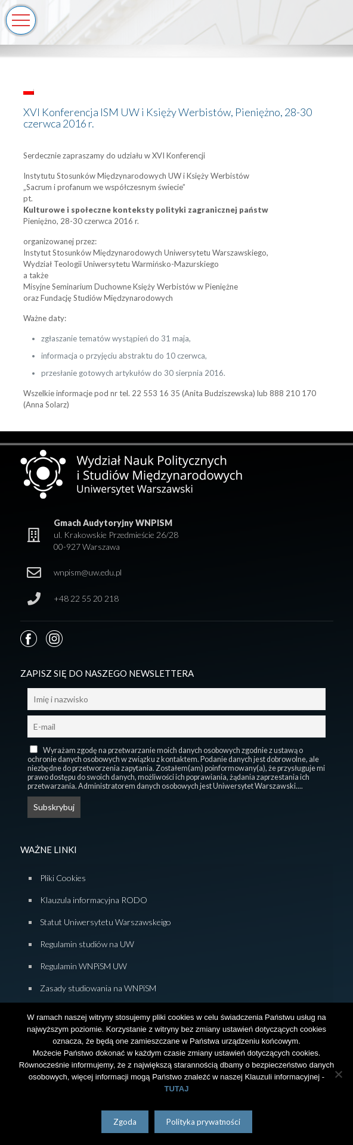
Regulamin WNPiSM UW (83, 966)
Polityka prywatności (203, 1122)
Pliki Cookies (63, 878)
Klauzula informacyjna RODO (93, 900)
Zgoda (125, 1122)
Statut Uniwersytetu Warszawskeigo (105, 922)
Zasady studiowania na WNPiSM (98, 988)
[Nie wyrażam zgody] (338, 1074)
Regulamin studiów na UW (87, 944)
